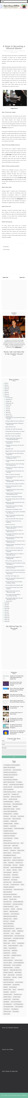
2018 (5, 394)
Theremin (4, 127)
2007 (5, 619)
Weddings (6, 913)
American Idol (7, 857)
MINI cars (6, 867)
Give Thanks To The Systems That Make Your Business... (15, 512)
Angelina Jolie (8, 918)
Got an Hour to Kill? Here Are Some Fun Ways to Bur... (15, 573)
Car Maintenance (8, 801)
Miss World (18, 972)
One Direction (8, 901)
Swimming (6, 1001)
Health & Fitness (16, 796)
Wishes (9, 870)
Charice (18, 933)
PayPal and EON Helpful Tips (11, 843)
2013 (5, 608)
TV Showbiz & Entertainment (12, 765)
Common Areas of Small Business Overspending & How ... (13, 493)
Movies (6, 784)
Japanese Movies (16, 955)
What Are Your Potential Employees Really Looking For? (14, 527)
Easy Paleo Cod (9, 448)
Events (18, 809)
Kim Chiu (15, 865)
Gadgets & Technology (10, 772)
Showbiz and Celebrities (10, 774)
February (8, 416)
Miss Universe (8, 896)
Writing (15, 870)
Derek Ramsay (7, 938)
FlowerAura (20, 943)
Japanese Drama (8, 823)
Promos (16, 813)
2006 (5, 621)
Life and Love (7, 769)
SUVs (16, 906)
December (8, 397)
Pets (22, 843)
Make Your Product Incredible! (12, 436)
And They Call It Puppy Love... (12, 576)
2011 (5, 612)
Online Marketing (18, 901)
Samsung (6, 992)
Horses (14, 952)
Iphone (16, 838)
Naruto (6, 899)
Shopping (6, 821)
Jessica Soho (18, 960)
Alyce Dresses (15, 913)
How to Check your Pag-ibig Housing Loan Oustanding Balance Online (17, 690)
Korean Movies (8, 813)
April (7, 412)
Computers (14, 821)
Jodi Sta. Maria (8, 962)
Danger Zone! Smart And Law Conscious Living (12, 591)
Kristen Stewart (8, 967)
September (8, 403)
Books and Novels (9, 926)
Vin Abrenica (14, 1009)
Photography (7, 904)
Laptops (21, 865)
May (7, 410)
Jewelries (13, 850)
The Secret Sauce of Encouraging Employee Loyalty (13, 582)
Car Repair (15, 874)
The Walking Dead (8, 1006)
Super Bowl (16, 999)
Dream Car (6, 879)
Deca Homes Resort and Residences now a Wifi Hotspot (16, 684)
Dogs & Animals (8, 828)
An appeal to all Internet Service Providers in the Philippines (16, 726)
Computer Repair (8, 935)
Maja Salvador (8, 891)
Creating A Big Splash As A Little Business (13, 486)
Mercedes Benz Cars (15, 970)
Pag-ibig (14, 977)
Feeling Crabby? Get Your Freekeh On (14, 421)
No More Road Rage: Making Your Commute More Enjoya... (13, 439)
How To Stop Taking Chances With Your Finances (15, 499)
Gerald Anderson (13, 945)
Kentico (17, 801)
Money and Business (9, 767)
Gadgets (6, 850)
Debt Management (17, 804)
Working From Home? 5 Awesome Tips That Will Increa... (15, 541)
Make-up (6, 970)
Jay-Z (12, 957)
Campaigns (20, 931)
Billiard (12, 921)
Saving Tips (7, 794)
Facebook (11, 862)
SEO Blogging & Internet (11, 779)
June (7, 408)
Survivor (19, 909)
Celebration (7, 877)
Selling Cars (7, 818)
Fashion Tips (19, 862)
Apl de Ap (6, 921)
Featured (6, 816)
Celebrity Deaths (8, 830)
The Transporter (18, 1004)
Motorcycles (7, 840)
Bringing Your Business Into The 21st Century (14, 446)
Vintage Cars (7, 1011)
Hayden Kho (7, 952)
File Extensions (8, 838)
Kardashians (7, 965)
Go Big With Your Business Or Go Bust (14, 431)
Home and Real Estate (10, 791)
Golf (21, 945)
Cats (12, 933)
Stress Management (16, 867)
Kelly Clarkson (17, 965)
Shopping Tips (18, 994)
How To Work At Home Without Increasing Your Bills (12, 595)
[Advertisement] (14, 27)
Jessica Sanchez (8, 960)
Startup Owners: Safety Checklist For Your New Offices (14, 567)
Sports (13, 909)
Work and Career (8, 777)
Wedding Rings (14, 911)
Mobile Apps (16, 896)
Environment (12, 940)
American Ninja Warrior (10, 916)
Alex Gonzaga (7, 872)
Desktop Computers (17, 860)
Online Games (7, 806)
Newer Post (5, 277)
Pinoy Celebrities (8, 789)
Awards (16, 823)
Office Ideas (16, 852)
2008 (5, 617)
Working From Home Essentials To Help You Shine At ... (15, 563)
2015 (5, 604)
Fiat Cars (6, 884)
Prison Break (7, 984)
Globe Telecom (13, 799)
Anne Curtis (7, 860)
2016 (5, 603)
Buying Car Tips (8, 787)
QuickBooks (16, 984)
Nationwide (20, 198)
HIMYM (5, 948)
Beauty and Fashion (9, 782)
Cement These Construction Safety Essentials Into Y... (14, 506)
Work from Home (19, 828)
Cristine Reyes (8, 848)
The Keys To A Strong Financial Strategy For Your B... (13, 457)
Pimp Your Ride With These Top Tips (14, 518)
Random (15, 806)
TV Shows (19, 782)
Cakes (14, 931)
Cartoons (13, 826)
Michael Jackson (8, 972)
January (8, 601)
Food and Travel (18, 787)
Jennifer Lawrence (9, 887)
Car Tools (6, 933)
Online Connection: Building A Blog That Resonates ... (14, 538)
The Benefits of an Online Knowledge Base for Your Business (16, 720)
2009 (5, 615)
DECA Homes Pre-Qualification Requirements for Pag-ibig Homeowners (17, 732)
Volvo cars (7, 1014)
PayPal (20, 977)
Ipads (22, 884)
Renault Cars (7, 989)
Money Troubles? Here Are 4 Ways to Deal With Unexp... (14, 554)
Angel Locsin (17, 857)
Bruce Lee (19, 928)
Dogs (5, 862)
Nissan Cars (13, 899)
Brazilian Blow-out (9, 928)
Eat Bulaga (14, 879)
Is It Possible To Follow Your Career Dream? (14, 588)
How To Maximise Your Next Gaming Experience (14, 454)
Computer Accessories (10, 833)
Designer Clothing (18, 938)
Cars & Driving (17, 769)
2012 (5, 610)
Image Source (14, 108)
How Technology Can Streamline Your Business (14, 471)
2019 (5, 392)
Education (21, 816)
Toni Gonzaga (19, 1006)
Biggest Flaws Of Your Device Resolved (15, 451)
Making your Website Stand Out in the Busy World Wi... (14, 503)
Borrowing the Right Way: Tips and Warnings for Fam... (14, 598)
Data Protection (19, 935)
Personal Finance (8, 979)
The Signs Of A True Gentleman (13, 433)
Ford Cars (16, 848)
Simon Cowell (7, 996)
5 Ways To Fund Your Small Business (14, 548)
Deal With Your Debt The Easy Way (13, 429)
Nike (5, 974)
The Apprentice (8, 1004)
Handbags (14, 950)
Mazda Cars (21, 850)
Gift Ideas (13, 816)
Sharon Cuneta (8, 994)
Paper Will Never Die (10, 426)
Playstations (19, 982)
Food (5, 945)
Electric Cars (7, 882)
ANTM (20, 870)
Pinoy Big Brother (9, 982)
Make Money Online (9, 809)
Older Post (22, 277)
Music (16, 50)
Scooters (6, 909)
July (7, 406)
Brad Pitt (15, 872)
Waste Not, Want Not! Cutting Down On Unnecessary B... (14, 579)
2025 (5, 383)
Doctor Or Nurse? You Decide (12, 474)
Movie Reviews (17, 818)
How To (20, 791)
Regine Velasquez (9, 906)
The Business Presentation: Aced (13, 509)
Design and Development (16, 784)
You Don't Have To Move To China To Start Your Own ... (14, 531)
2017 (5, 396)
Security (13, 992)
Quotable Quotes (18, 904)
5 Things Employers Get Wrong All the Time (14, 461)
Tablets (6, 911)
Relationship (13, 987)
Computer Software (9, 835)
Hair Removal (12, 948)
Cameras (6, 826)
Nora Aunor (11, 974)
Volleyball (16, 1011)
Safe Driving (7, 804)
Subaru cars (7, 999)
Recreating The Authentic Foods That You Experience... (14, 534)
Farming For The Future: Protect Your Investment (14, 468)
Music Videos (7, 852)
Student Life (15, 794)
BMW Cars (15, 845)
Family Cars (7, 943)
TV (4, 870)
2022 (5, 388)
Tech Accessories (16, 1001)
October (8, 401)
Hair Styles (7, 950)
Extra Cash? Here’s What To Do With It (14, 483)
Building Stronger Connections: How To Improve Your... (15, 545)
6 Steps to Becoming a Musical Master (15, 570)
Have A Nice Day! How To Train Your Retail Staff (14, 477)
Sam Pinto (20, 989)
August (8, 405)
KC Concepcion (8, 889)
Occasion (19, 974)
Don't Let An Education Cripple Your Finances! (14, 551)
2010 (5, 614)
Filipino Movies (15, 884)
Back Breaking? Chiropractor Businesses (12, 442)
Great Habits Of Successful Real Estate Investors (15, 418)
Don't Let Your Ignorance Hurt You (13, 560)
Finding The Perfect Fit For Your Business (13, 521)
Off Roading (7, 977)
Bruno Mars (7, 931)
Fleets (13, 943)
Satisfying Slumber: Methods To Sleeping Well (13, 558)
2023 (5, 387)
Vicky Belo (6, 1009)
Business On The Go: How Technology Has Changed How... (14, 464)
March (7, 414)
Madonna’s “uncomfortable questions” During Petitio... (15, 481)
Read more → (18, 347)
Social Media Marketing (10, 811)
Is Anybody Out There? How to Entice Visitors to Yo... (14, 490)
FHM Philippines (17, 882)
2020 (5, 390)
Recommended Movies (10, 855)
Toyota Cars (7, 845)
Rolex (14, 989)
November (8, 399)
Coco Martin (15, 877)
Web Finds (6, 796)
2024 (5, 385)
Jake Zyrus (7, 955)
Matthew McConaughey (10, 894)
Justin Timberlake (19, 962)
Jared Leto (7, 957)
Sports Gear (16, 996)
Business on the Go (10, 524)
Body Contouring (8, 923)
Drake (5, 940)
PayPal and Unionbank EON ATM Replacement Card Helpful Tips (16, 677)
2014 (5, 606)
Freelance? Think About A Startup (13, 496)
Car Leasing (7, 874)
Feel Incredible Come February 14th (14, 585)
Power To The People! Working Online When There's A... (14, 516)
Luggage (17, 967)
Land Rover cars (18, 889)
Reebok (6, 987)
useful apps (9, 154)
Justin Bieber (7, 865)
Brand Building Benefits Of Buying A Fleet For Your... (14, 424)
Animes (15, 918)
